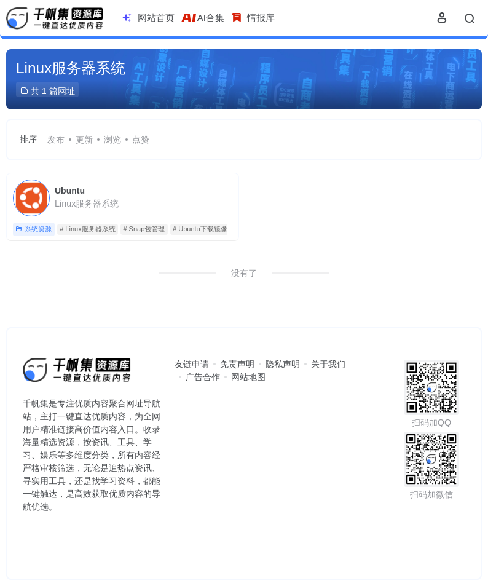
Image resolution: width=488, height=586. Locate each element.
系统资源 (33, 229)
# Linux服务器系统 (87, 228)
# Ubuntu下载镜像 (200, 228)
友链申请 (192, 364)
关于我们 (328, 364)
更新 (84, 140)
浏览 (112, 140)
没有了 (244, 273)
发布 (56, 140)
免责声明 (237, 364)
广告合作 (203, 377)
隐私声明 (283, 364)
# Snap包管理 (144, 228)
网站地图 (248, 377)
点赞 (140, 140)
